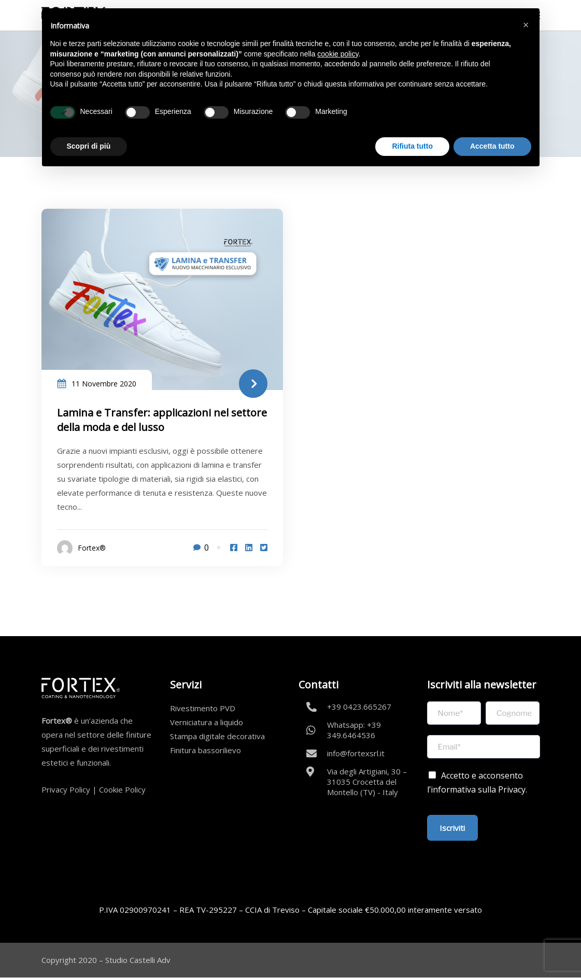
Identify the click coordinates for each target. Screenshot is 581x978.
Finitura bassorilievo (205, 750)
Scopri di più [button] (89, 146)
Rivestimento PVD (202, 708)
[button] (526, 25)
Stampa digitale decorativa (217, 736)
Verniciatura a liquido (206, 722)
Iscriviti (452, 828)
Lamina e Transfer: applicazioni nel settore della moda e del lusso (162, 420)
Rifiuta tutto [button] (412, 146)
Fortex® (92, 548)
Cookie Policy (122, 789)
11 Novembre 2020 (104, 384)
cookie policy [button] (337, 54)
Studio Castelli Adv (138, 960)
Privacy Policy (65, 789)
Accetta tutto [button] (492, 146)
